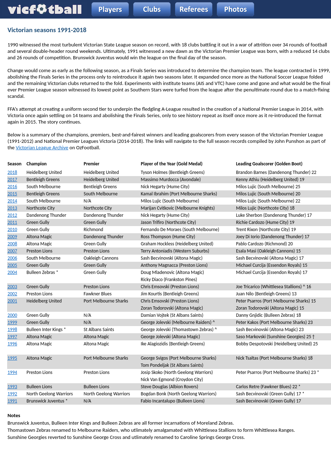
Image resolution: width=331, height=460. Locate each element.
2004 (12, 272)
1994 (12, 372)
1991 (12, 401)
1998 (12, 329)
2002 (12, 294)
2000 (12, 315)
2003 (12, 287)
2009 (12, 237)
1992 (12, 394)
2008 (12, 244)
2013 (12, 208)
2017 (12, 179)
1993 (12, 387)
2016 (12, 187)
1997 (12, 337)
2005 (12, 265)
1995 (12, 358)
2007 (12, 251)
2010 (12, 229)
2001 (12, 301)
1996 (12, 344)
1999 (12, 322)
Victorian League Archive (42, 147)
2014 (12, 201)
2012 (12, 215)
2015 (12, 194)
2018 (12, 172)
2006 (12, 258)
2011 (12, 222)
